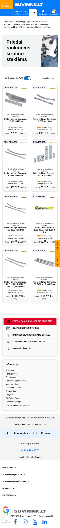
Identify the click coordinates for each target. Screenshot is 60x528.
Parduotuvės (11, 374)
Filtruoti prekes (57, 253)
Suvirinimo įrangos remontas (18, 405)
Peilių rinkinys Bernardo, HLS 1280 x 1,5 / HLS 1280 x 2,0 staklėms (15, 284)
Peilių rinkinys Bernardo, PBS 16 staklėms (44, 174)
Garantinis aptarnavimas (16, 381)
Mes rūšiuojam (12, 384)
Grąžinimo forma (13, 398)
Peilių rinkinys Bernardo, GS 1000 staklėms (15, 229)
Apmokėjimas (11, 391)
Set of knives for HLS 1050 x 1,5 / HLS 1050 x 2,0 (44, 230)
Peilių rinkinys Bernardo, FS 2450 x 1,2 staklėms (44, 283)
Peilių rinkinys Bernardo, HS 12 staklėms (15, 120)
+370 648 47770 (30, 450)
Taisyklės (10, 395)
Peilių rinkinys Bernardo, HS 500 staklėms (44, 120)
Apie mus (10, 370)
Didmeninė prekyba (14, 401)
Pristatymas (11, 377)
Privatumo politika (13, 388)
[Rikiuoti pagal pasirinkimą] (48, 78)
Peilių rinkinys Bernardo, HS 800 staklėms (15, 174)
